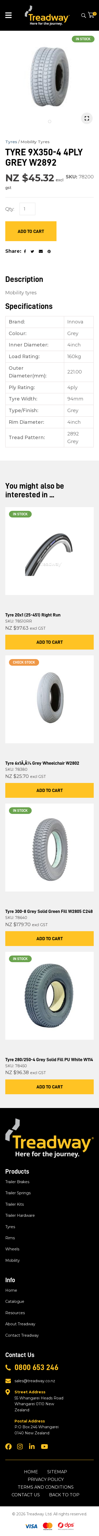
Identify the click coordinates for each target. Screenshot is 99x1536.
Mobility (12, 1260)
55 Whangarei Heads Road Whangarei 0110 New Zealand (40, 1400)
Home (11, 1290)
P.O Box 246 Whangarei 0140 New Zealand (40, 1426)
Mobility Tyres (35, 141)
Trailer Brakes (17, 1181)
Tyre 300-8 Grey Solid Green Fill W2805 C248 (49, 911)
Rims (10, 1238)
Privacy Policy (46, 1479)
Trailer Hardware (20, 1215)
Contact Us (26, 1494)
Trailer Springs (18, 1193)
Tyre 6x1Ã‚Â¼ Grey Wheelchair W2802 (42, 763)
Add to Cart (31, 231)
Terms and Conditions (46, 1487)
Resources (15, 1312)
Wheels (12, 1249)
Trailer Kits (14, 1204)
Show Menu (8, 15)
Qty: (9, 209)
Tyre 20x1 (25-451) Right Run (32, 614)
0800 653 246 (36, 1367)
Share (12, 251)
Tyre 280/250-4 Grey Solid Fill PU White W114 (49, 1059)
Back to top (64, 1494)
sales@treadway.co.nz (35, 1381)
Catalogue (14, 1301)
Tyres (11, 141)
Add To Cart (49, 642)
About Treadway (20, 1324)
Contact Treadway (22, 1335)
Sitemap (57, 1471)
